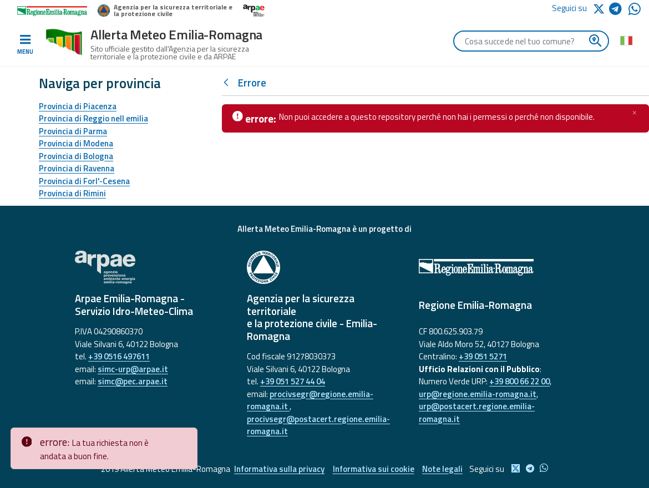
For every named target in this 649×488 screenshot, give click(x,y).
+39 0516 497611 (119, 356)
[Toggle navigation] (25, 45)
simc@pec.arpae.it (133, 381)
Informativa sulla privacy (279, 468)
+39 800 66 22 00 (519, 381)
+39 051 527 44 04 (292, 381)
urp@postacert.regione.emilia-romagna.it (477, 412)
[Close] (186, 436)
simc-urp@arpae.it (133, 369)
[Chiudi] (634, 112)
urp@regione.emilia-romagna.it (477, 394)
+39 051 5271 (483, 356)
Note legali (443, 468)
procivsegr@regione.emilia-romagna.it (310, 400)
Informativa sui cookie (373, 468)
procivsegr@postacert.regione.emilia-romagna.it (318, 425)
